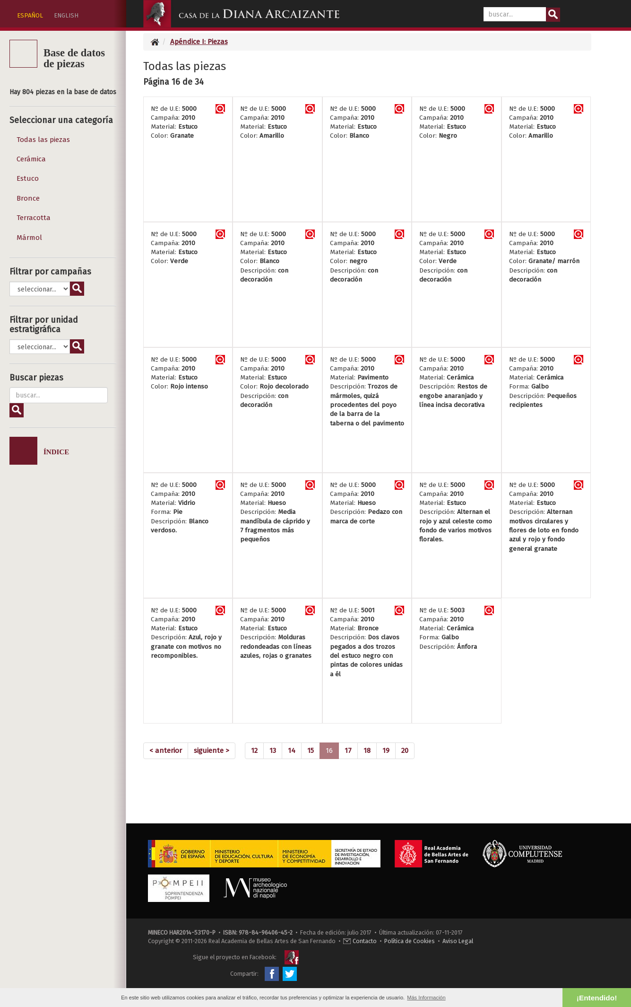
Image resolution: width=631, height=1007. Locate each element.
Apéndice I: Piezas (199, 41)
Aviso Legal (457, 941)
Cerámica (31, 159)
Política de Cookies (409, 941)
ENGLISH (66, 15)
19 (385, 750)
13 (272, 750)
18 (367, 750)
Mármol (29, 237)
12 (254, 750)
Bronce (28, 198)
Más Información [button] (426, 997)
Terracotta (34, 217)
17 (348, 750)
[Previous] (165, 750)
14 (291, 750)
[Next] (211, 750)
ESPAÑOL (30, 15)
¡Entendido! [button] (597, 998)
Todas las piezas (43, 139)
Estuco (28, 178)
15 (310, 750)
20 (404, 750)
